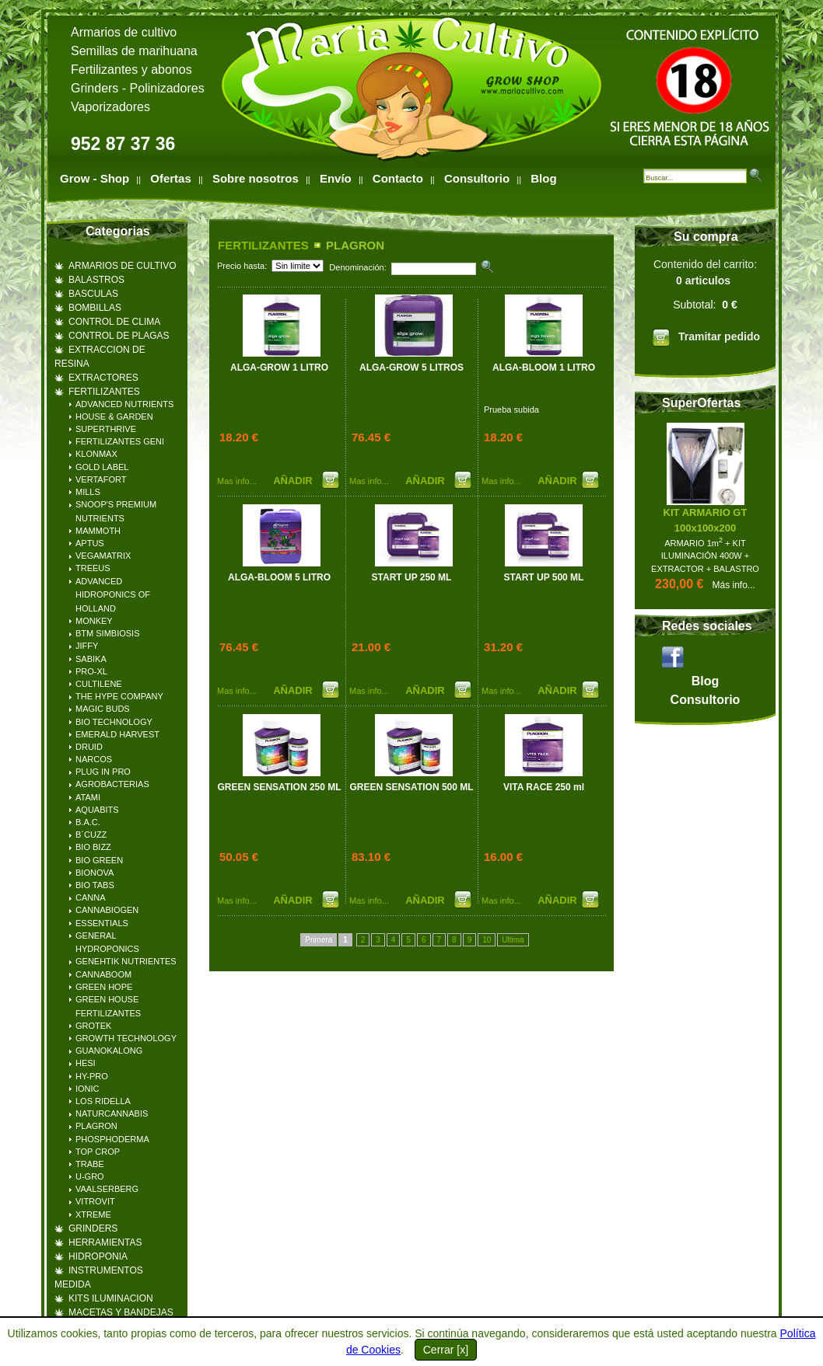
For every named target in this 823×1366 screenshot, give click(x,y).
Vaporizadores (110, 106)
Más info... (734, 585)
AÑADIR (294, 480)
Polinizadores (167, 88)
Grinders (94, 88)
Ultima (513, 940)
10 (486, 940)
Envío (336, 178)
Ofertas (170, 178)
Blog (543, 178)
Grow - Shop (94, 178)
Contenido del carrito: (705, 305)
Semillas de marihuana (134, 50)
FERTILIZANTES (263, 245)
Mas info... (237, 481)
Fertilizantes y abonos (131, 69)
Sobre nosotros (255, 178)
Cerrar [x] (445, 1349)
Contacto (398, 178)
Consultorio (477, 178)
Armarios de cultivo (124, 32)
